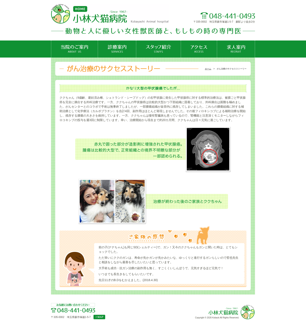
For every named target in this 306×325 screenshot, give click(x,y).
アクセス (199, 49)
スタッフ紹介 (158, 49)
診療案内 (117, 49)
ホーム (208, 69)
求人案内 (236, 49)
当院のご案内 (74, 49)
